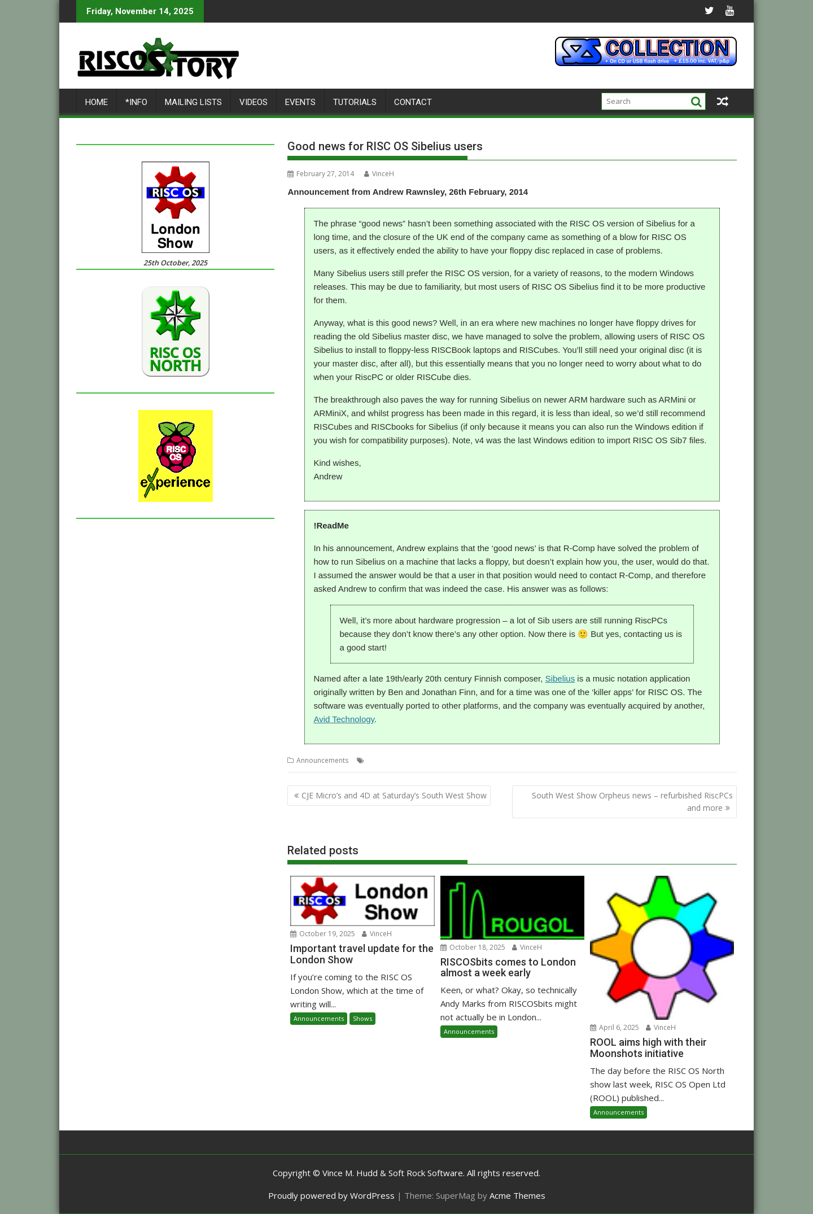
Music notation (390, 760)
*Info (136, 102)
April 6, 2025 (614, 1027)
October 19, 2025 (322, 933)
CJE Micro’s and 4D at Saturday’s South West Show (394, 795)
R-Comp (431, 760)
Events (300, 102)
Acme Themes (517, 1195)
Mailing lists (193, 102)
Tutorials (355, 102)
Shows (362, 1018)
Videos (253, 102)
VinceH (379, 173)
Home (96, 102)
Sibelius (560, 678)
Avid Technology (343, 719)
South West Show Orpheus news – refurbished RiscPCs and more (632, 801)
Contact (413, 102)
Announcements (322, 760)
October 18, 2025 (472, 947)
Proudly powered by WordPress (331, 1195)
